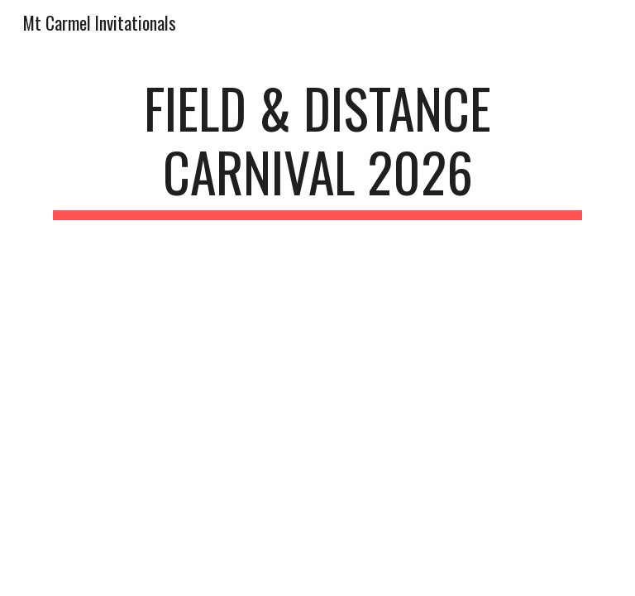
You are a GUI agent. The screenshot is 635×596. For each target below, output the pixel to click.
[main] (317, 148)
